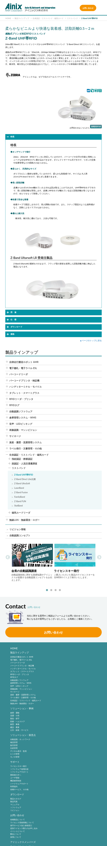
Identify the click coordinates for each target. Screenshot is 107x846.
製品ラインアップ (19, 653)
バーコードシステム (63, 787)
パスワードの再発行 (18, 784)
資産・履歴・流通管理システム (25, 442)
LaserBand (19, 488)
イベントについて (62, 760)
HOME (14, 648)
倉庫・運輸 (59, 658)
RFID (57, 790)
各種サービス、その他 (64, 738)
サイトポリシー (19, 831)
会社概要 (14, 806)
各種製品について (62, 748)
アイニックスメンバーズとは (22, 776)
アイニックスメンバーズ (23, 771)
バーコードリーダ (18, 374)
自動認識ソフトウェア (20, 411)
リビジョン (14, 760)
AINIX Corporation (52, 842)
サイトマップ (89, 837)
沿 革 (13, 809)
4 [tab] (60, 590)
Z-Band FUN (20, 501)
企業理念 (14, 800)
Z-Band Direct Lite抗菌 (25, 479)
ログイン (14, 781)
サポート (59, 710)
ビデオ (13, 821)
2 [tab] (51, 590)
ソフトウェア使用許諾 (64, 717)
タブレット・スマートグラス (24, 393)
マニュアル (14, 754)
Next (99, 557)
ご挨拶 (13, 812)
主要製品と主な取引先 (19, 815)
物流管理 (14, 717)
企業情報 (15, 796)
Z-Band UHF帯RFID (23, 475)
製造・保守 (59, 663)
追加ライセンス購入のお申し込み (69, 757)
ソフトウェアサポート (64, 720)
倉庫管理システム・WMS (22, 417)
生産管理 (14, 723)
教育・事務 (59, 669)
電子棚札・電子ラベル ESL (23, 368)
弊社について (60, 762)
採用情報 (59, 796)
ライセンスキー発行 (63, 714)
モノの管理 (14, 732)
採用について (60, 765)
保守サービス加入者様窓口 (66, 754)
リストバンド (19, 468)
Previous (7, 557)
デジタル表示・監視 (18, 726)
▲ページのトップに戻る (91, 340)
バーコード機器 (61, 784)
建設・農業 (59, 672)
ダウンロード (17, 743)
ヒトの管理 (14, 729)
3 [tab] (55, 590)
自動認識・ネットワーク (20, 714)
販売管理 (14, 720)
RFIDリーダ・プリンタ (21, 399)
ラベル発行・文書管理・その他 (25, 448)
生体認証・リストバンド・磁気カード (29, 455)
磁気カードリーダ (21, 513)
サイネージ (15, 436)
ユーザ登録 (59, 726)
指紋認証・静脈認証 (22, 459)
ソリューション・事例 (66, 653)
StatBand (18, 506)
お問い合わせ (88, 8)
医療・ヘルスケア (62, 666)
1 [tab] (47, 590)
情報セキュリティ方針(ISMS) (54, 837)
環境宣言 (19, 837)
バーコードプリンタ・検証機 (24, 380)
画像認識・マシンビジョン (23, 430)
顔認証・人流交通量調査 (24, 464)
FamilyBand (19, 497)
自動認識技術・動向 (65, 771)
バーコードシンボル (63, 776)
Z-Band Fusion (21, 492)
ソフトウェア (15, 757)
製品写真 (14, 751)
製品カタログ (15, 748)
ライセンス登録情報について (67, 751)
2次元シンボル (61, 778)
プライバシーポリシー (54, 831)
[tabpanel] (32, 562)
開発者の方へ (60, 723)
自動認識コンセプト (19, 536)
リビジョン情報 (17, 529)
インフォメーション (18, 818)
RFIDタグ (14, 405)
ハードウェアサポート (64, 732)
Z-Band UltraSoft (22, 483)
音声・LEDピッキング (20, 424)
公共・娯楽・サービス (64, 675)
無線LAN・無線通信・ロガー (24, 520)
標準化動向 (59, 781)
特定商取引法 (89, 831)
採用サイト (59, 803)
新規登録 (14, 778)
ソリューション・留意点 (23, 710)
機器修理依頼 (60, 729)
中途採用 (59, 800)
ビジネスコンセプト (18, 803)
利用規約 (59, 735)
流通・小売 (59, 660)
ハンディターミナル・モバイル (25, 387)
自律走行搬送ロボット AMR (23, 362)
